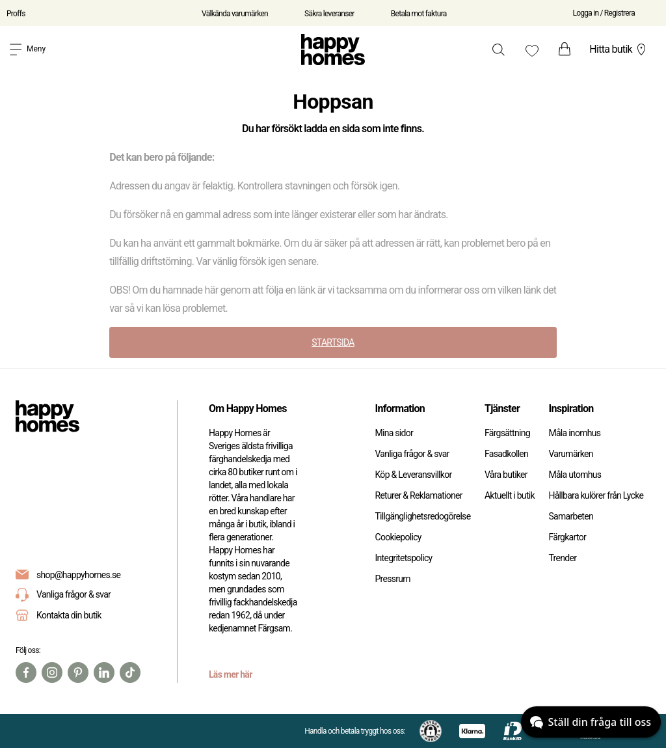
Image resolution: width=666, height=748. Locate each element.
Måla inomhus (574, 433)
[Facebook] (26, 672)
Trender (562, 558)
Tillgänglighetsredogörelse (422, 516)
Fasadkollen (506, 454)
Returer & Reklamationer (418, 495)
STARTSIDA (333, 342)
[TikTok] (130, 672)
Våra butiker (506, 474)
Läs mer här (230, 674)
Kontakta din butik (68, 615)
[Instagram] (52, 672)
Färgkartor (567, 537)
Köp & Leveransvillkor (413, 474)
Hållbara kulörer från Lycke (595, 495)
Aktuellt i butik (510, 495)
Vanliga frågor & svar (63, 595)
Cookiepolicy (398, 537)
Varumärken (570, 454)
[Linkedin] (104, 672)
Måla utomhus (574, 474)
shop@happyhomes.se (78, 575)
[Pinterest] (78, 672)
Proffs (16, 13)
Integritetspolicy (403, 558)
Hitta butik (619, 49)
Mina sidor (394, 433)
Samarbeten (570, 516)
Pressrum (392, 579)
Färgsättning (507, 433)
